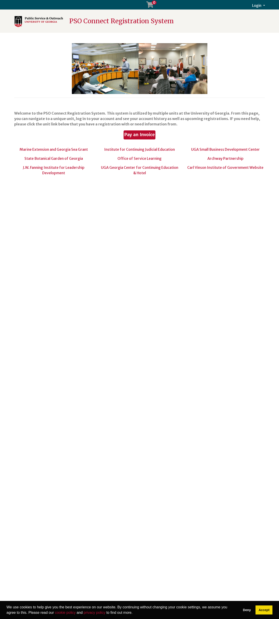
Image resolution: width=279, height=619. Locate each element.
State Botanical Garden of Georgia (53, 158)
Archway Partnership (225, 158)
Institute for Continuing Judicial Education (139, 149)
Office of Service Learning (139, 158)
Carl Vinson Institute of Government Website (225, 167)
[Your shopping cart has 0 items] (150, 5)
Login (257, 5)
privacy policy (94, 612)
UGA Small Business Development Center (225, 149)
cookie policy (65, 612)
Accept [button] (264, 610)
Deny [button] (247, 610)
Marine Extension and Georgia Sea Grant (54, 149)
